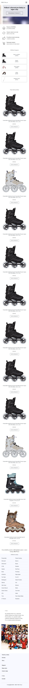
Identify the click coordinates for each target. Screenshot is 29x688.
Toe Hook (17, 590)
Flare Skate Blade (19, 596)
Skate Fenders (18, 579)
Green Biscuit (5, 587)
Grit (16, 582)
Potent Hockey (18, 558)
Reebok (17, 566)
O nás (3, 675)
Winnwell (4, 560)
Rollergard (4, 579)
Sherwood (4, 563)
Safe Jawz (4, 585)
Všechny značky (5, 654)
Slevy (3, 660)
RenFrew (17, 569)
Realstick (17, 598)
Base (3, 571)
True (3, 596)
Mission (17, 585)
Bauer (16, 563)
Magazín (4, 665)
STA (2, 593)
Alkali (16, 593)
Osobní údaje (5, 671)
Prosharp (17, 571)
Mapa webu (4, 668)
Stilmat (3, 582)
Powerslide (4, 558)
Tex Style (4, 577)
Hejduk (3, 569)
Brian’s (16, 560)
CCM (3, 566)
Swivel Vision (4, 590)
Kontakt (3, 678)
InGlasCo (4, 574)
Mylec (16, 587)
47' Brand (4, 598)
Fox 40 (16, 577)
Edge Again (17, 574)
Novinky (3, 657)
